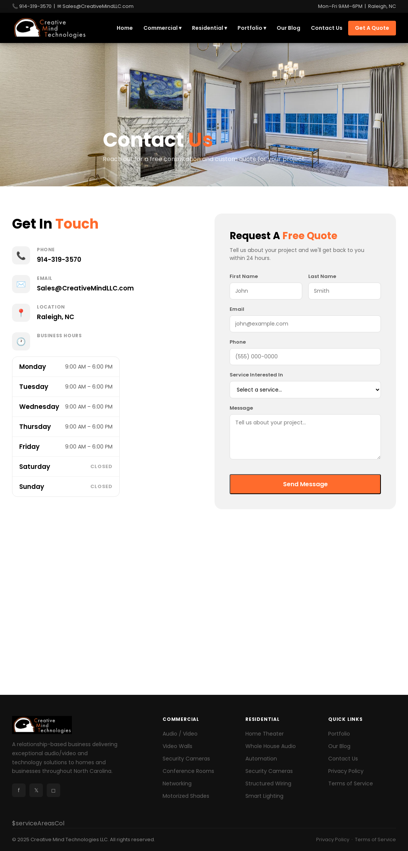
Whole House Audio (270, 746)
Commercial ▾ (162, 28)
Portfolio (339, 733)
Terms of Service (350, 783)
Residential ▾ (209, 28)
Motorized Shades (186, 796)
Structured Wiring (268, 783)
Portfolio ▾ (251, 28)
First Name (244, 276)
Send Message (305, 484)
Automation (261, 758)
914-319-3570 (35, 6)
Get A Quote (372, 28)
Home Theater (264, 733)
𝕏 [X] (36, 790)
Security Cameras (186, 758)
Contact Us (327, 28)
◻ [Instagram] (53, 790)
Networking (177, 783)
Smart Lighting (264, 796)
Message (241, 408)
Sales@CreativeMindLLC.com (98, 6)
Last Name (322, 276)
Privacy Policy (346, 771)
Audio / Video (180, 733)
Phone (238, 342)
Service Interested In (256, 374)
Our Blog (288, 28)
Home (125, 28)
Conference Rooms (188, 771)
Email (237, 309)
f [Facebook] (19, 790)
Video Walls (177, 746)
